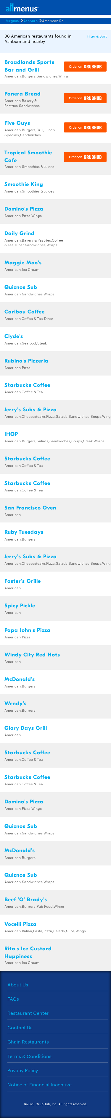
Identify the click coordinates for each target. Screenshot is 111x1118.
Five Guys (17, 123)
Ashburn (30, 20)
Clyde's (13, 336)
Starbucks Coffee (27, 385)
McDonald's (19, 679)
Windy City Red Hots (32, 655)
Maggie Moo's (23, 263)
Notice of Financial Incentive (39, 1084)
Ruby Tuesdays (24, 532)
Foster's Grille (22, 581)
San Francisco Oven (30, 508)
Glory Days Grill (25, 728)
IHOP (11, 434)
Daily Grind (19, 233)
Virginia (12, 20)
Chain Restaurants (28, 1041)
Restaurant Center (28, 1013)
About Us (17, 984)
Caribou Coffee (24, 312)
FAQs (13, 999)
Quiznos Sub (20, 287)
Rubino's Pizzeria (26, 361)
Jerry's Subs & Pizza (30, 410)
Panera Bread (22, 94)
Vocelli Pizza (20, 924)
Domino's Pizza (24, 209)
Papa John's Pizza (27, 630)
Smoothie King (23, 184)
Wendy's (15, 703)
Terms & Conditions (29, 1056)
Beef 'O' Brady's (25, 900)
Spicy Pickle (19, 606)
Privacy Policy (22, 1070)
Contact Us (20, 1027)
